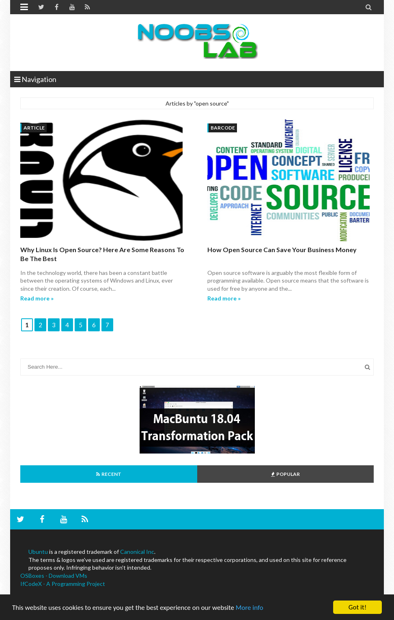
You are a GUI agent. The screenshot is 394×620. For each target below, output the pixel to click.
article (34, 128)
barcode (223, 128)
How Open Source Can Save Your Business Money (282, 249)
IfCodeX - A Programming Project (62, 583)
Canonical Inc (137, 551)
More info (249, 608)
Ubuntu (38, 551)
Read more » (37, 298)
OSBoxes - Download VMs (53, 575)
